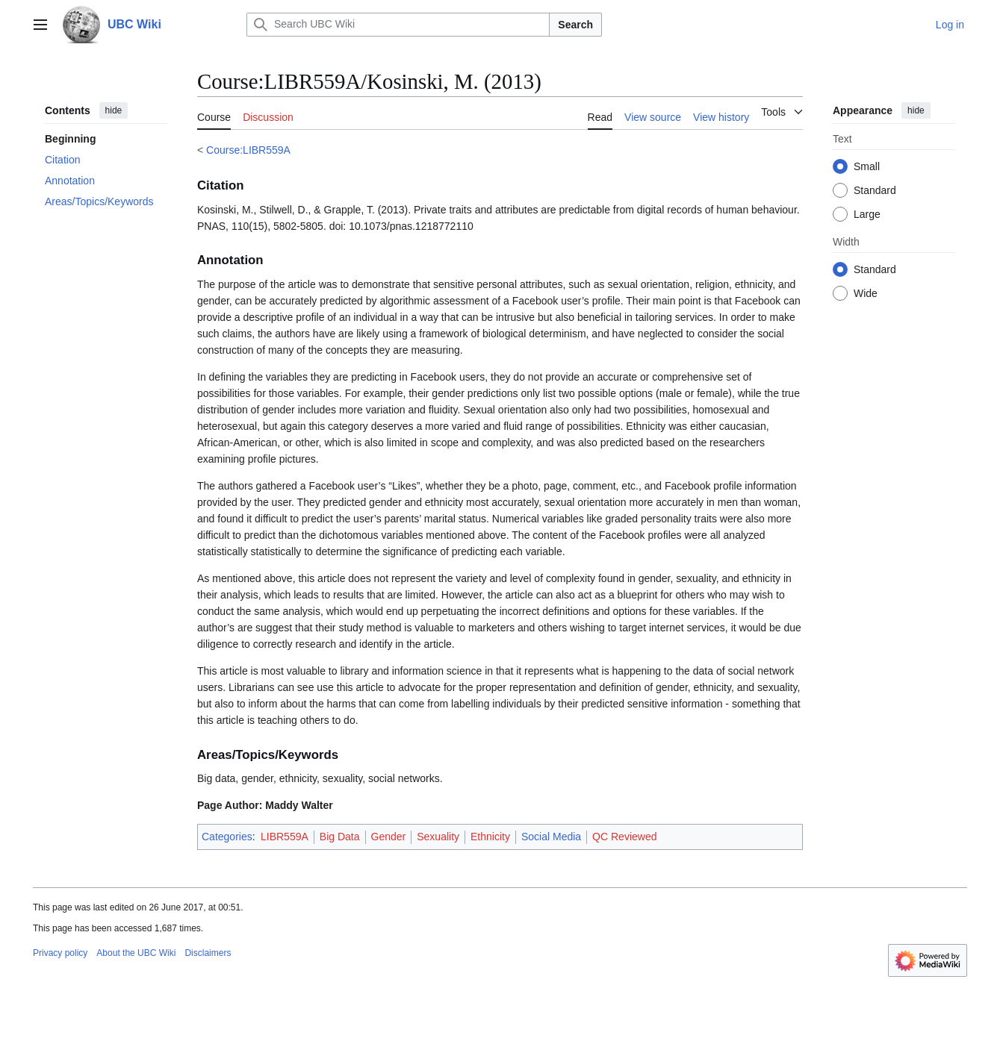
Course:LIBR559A (248, 150)
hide (113, 110)
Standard (875, 190)
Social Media (551, 837)
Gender (388, 837)
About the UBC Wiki (136, 953)
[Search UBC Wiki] (398, 25)
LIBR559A (284, 837)
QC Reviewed (624, 837)
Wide (866, 293)
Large (867, 214)
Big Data (340, 837)
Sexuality (438, 837)
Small (867, 166)
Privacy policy (60, 953)
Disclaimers (207, 953)
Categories (227, 837)
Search (575, 25)
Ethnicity (490, 837)
